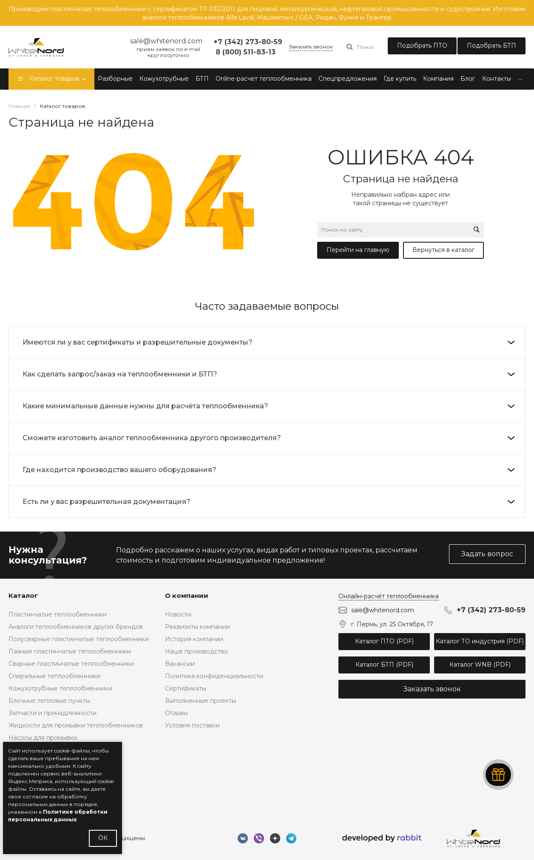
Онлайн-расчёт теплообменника (388, 596)
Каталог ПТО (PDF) (384, 641)
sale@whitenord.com (382, 610)
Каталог (23, 595)
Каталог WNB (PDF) (480, 664)
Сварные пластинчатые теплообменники (71, 664)
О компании (186, 595)
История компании (194, 639)
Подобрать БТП (491, 45)
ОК (103, 838)
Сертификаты (185, 688)
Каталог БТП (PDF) (384, 664)
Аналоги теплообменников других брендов (76, 627)
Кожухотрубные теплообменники (60, 688)
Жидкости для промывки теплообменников (76, 725)
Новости (178, 614)
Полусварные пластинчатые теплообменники (79, 639)
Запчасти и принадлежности (53, 713)
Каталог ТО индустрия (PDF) (480, 641)
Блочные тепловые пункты (49, 700)
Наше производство (196, 651)
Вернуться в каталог (443, 250)
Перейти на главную (358, 250)
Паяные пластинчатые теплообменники (70, 651)
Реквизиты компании (197, 627)
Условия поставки (192, 725)
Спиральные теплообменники (54, 676)
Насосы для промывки (43, 737)
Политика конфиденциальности (214, 676)
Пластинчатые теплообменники (58, 614)
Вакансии (180, 664)
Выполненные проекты (200, 700)
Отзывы (176, 713)
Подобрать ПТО (422, 45)
